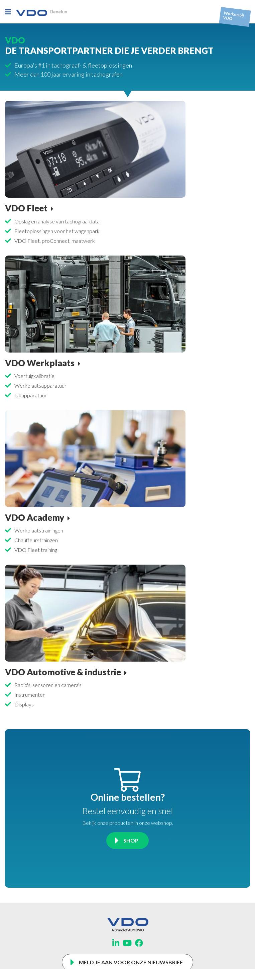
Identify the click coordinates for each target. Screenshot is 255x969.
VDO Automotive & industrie (63, 672)
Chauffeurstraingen (36, 540)
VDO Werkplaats (40, 363)
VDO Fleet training (35, 550)
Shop (130, 840)
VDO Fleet (26, 208)
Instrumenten (29, 694)
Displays (24, 704)
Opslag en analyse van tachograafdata (57, 221)
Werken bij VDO (233, 15)
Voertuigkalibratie (34, 376)
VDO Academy (34, 517)
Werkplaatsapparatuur (40, 385)
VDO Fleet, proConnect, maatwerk (54, 240)
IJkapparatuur (30, 395)
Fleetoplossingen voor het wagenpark (57, 231)
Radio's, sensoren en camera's (48, 685)
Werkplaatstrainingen (38, 530)
